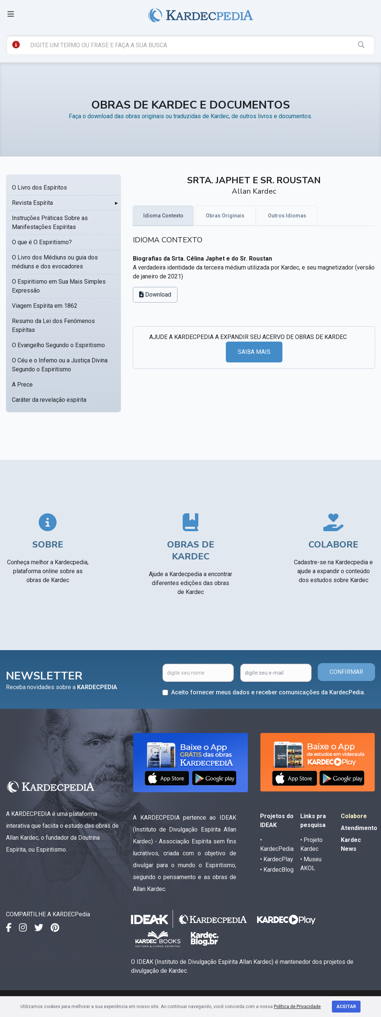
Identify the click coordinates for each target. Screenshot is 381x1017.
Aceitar (346, 1006)
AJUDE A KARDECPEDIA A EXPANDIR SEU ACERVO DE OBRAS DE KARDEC (248, 336)
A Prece (22, 384)
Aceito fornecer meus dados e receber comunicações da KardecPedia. (268, 692)
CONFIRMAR (346, 671)
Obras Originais (225, 216)
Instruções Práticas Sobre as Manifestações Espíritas (50, 222)
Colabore (354, 816)
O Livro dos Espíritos (39, 187)
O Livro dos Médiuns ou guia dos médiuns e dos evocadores (55, 262)
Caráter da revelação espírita (49, 399)
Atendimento (359, 828)
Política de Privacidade (297, 1006)
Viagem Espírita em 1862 (44, 305)
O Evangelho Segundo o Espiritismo (58, 345)
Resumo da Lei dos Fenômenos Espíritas (53, 325)
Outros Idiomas (287, 216)
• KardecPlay (276, 859)
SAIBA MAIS (254, 351)
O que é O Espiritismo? (42, 242)
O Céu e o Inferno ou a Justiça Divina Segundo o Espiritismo (60, 365)
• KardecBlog (277, 869)
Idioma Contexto (163, 216)
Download (155, 294)
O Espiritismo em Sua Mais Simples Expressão (59, 286)
